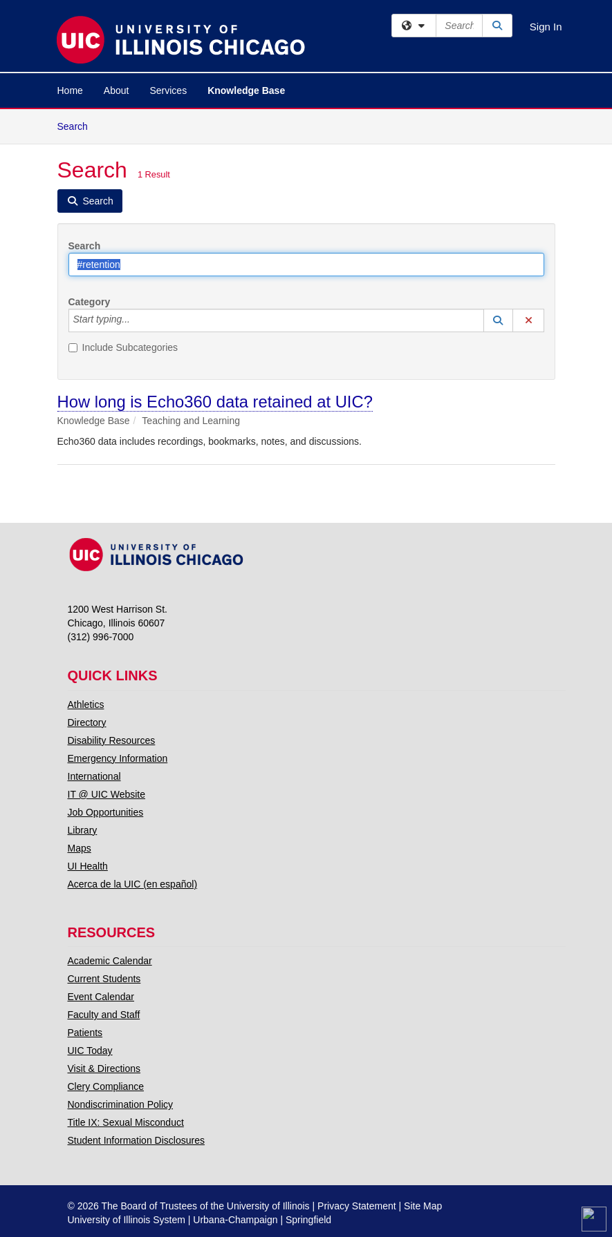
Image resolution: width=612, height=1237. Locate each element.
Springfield (308, 1219)
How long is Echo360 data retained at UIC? (215, 401)
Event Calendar (101, 996)
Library (83, 830)
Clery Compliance (106, 1086)
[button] (498, 320)
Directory (87, 722)
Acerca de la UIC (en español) (133, 884)
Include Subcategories (123, 347)
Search (77, 125)
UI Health (88, 866)
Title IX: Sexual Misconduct (126, 1122)
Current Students (104, 978)
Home (70, 90)
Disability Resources (112, 740)
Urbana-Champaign (235, 1219)
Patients (85, 1032)
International (94, 776)
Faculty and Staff (104, 1014)
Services (168, 90)
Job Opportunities (106, 812)
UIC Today (90, 1050)
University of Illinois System (126, 1219)
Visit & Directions (104, 1068)
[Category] (137, 320)
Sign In (546, 26)
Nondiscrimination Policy (121, 1104)
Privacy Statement (356, 1205)
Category (89, 301)
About (116, 90)
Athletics (86, 704)
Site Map (423, 1205)
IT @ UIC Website (107, 794)
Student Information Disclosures (136, 1140)
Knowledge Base (246, 90)
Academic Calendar (110, 960)
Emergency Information (118, 758)
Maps (79, 848)
